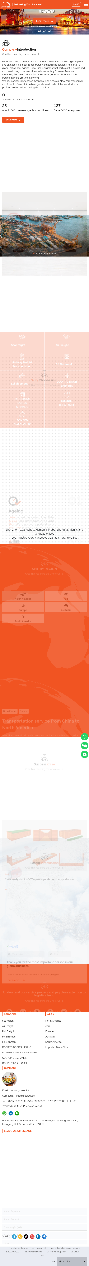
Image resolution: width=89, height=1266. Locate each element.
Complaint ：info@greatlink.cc (18, 1095)
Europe (49, 1031)
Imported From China (57, 1047)
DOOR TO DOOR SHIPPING (16, 1047)
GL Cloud (75, 1252)
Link (53, 1262)
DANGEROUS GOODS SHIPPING (19, 1052)
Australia (50, 1036)
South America (53, 1042)
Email (41, 1255)
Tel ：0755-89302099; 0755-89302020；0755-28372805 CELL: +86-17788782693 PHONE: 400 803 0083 (39, 1104)
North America (53, 1020)
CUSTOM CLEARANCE (14, 1057)
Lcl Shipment (9, 1042)
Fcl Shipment (9, 1036)
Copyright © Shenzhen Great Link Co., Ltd (27, 1248)
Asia (47, 1026)
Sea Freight (8, 1020)
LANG (76, 4)
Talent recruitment (33, 1252)
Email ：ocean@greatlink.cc (17, 1090)
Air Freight (7, 1026)
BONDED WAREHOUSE (15, 1063)
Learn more (44, 21)
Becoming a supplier (56, 1252)
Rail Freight (8, 1031)
